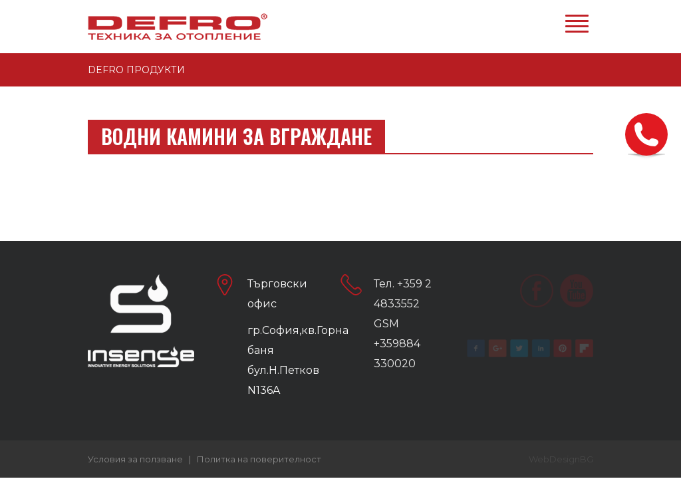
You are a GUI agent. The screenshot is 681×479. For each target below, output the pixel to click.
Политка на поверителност (259, 459)
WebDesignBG (561, 459)
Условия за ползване (135, 459)
